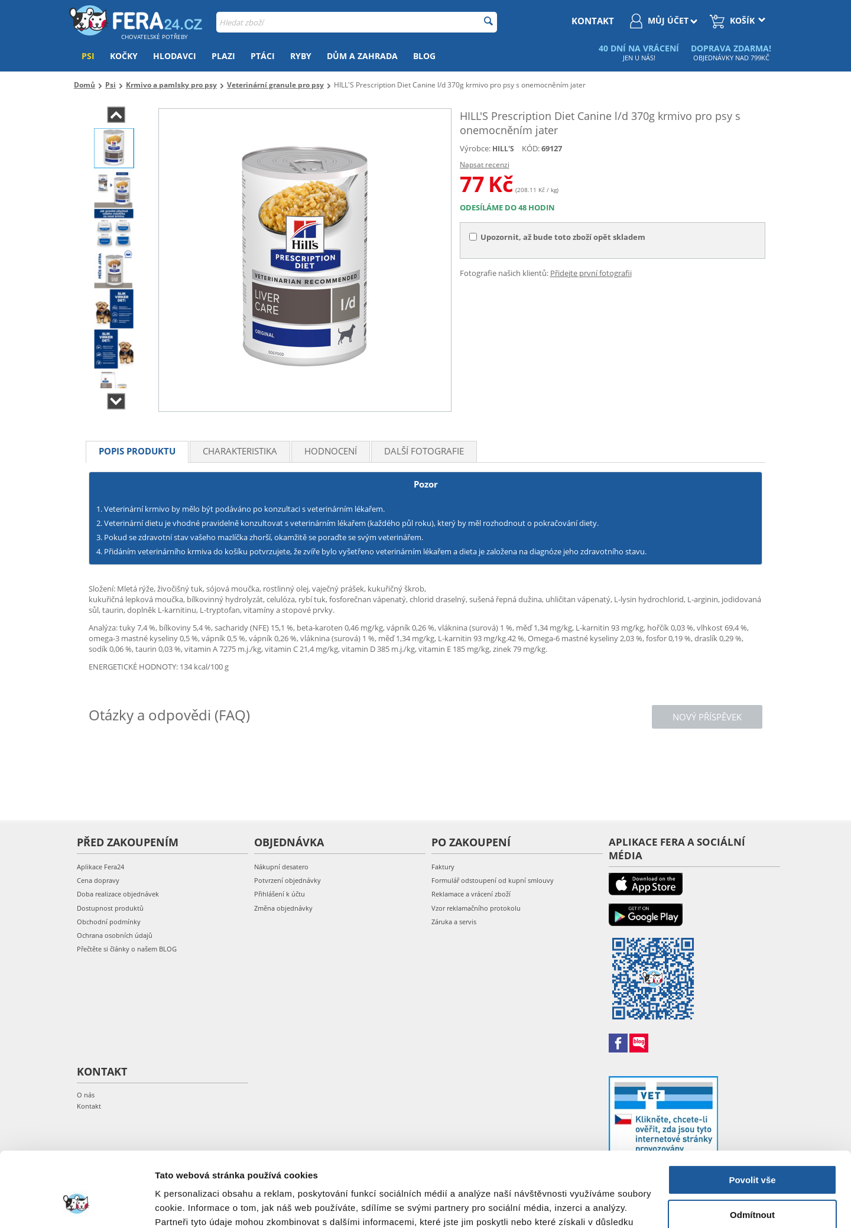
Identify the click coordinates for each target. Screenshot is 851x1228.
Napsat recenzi (484, 165)
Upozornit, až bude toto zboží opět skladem (557, 237)
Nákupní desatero (281, 866)
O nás (86, 1094)
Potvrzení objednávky (287, 880)
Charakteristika (240, 451)
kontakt (592, 21)
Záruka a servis (453, 921)
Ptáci (263, 55)
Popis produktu (137, 451)
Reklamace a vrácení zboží (471, 893)
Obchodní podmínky (109, 921)
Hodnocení (330, 451)
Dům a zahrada (362, 55)
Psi (88, 55)
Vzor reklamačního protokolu (476, 908)
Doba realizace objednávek (118, 893)
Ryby (300, 55)
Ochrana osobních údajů (114, 935)
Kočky (124, 55)
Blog (424, 55)
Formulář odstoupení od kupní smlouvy (492, 880)
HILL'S (503, 149)
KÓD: (531, 148)
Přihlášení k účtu (279, 893)
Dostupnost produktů (110, 908)
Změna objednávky (283, 908)
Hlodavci (174, 55)
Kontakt (89, 1106)
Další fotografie (424, 451)
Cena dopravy (98, 880)
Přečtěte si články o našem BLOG (127, 948)
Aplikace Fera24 (100, 866)
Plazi (223, 55)
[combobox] (356, 22)
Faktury (442, 866)
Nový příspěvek (707, 717)
